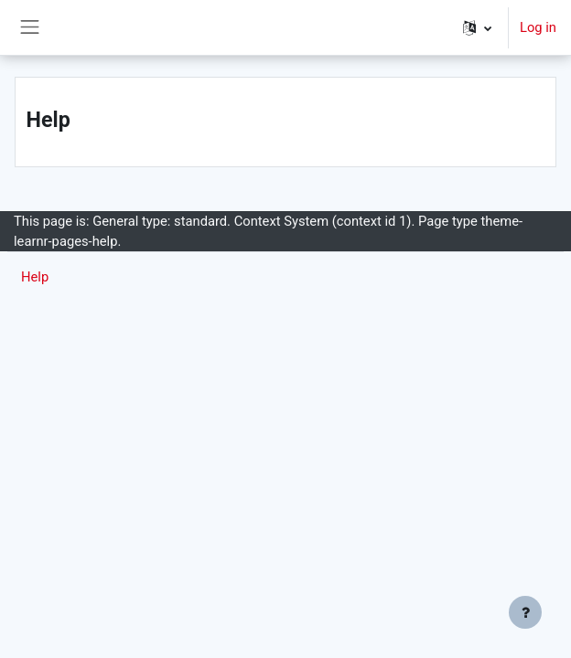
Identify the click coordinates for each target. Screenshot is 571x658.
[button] (477, 27)
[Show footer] (525, 612)
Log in (538, 27)
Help (34, 277)
